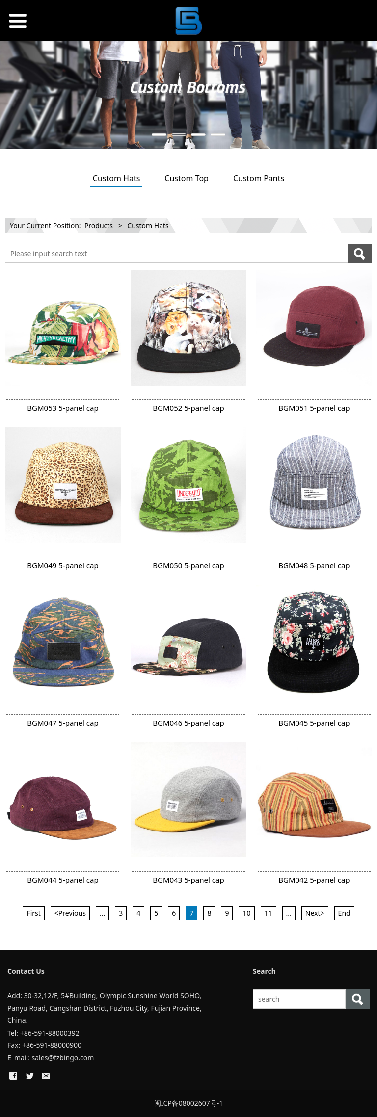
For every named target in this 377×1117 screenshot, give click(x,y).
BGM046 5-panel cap (188, 722)
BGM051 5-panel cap (314, 408)
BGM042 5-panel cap (314, 879)
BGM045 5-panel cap (314, 722)
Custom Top (186, 178)
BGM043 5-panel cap (188, 879)
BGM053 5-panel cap (62, 408)
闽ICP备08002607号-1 (188, 1103)
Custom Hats (116, 178)
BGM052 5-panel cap (188, 408)
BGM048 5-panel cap (314, 565)
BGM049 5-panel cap (62, 565)
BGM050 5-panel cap (188, 565)
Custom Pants (258, 178)
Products (98, 225)
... (102, 913)
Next (363, 95)
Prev (13, 95)
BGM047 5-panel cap (62, 722)
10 (246, 913)
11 (268, 913)
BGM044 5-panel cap (62, 879)
